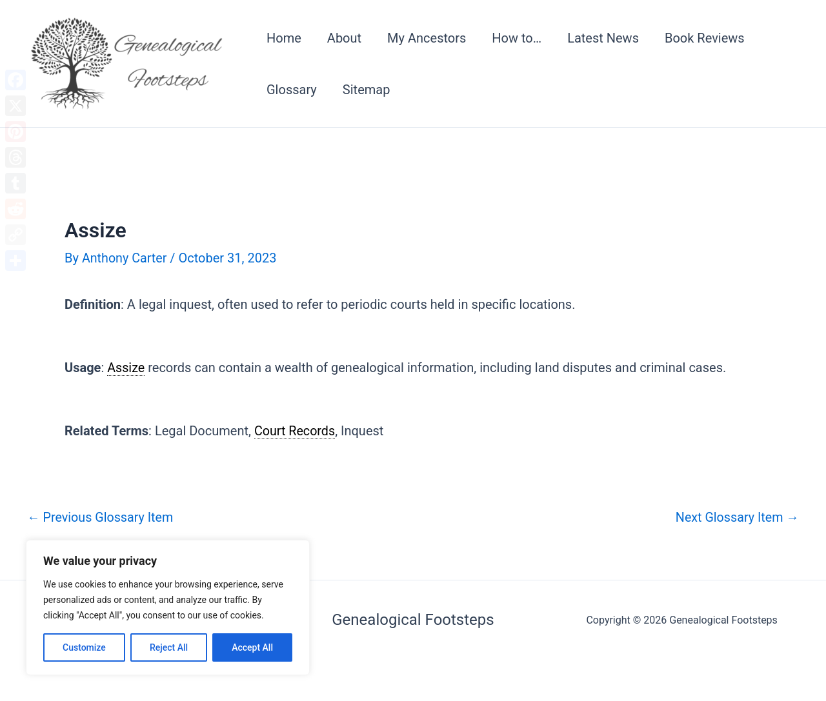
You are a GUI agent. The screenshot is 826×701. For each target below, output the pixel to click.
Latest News (603, 38)
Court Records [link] (295, 430)
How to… (516, 38)
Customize (84, 647)
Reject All (169, 647)
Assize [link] (126, 367)
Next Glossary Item (736, 515)
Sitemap (366, 89)
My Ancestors (426, 38)
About (344, 38)
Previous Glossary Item (101, 515)
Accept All (252, 647)
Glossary (292, 89)
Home (284, 38)
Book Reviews (705, 38)
